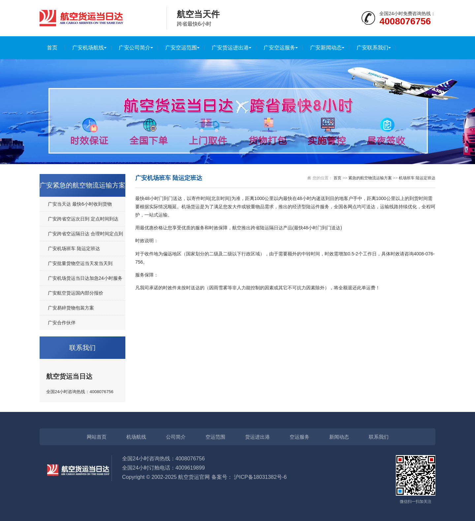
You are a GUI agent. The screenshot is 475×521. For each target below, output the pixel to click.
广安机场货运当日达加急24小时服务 (85, 278)
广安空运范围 (181, 47)
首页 (52, 47)
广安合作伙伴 (62, 322)
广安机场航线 (88, 47)
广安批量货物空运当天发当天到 (80, 263)
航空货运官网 (194, 477)
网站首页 (97, 437)
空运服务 (299, 437)
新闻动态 (339, 437)
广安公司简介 (134, 47)
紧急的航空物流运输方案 (370, 178)
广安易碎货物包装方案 (71, 307)
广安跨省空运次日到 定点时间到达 (83, 218)
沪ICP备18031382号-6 (260, 477)
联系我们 (379, 437)
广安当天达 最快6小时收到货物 (80, 204)
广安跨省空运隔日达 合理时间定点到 (85, 233)
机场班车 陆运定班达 (417, 178)
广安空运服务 (279, 47)
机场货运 (190, 206)
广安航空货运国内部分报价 (75, 293)
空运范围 (215, 437)
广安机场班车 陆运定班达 (74, 248)
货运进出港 (257, 437)
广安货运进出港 (230, 47)
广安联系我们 (372, 47)
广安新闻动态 (326, 47)
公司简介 (176, 437)
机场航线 (136, 437)
